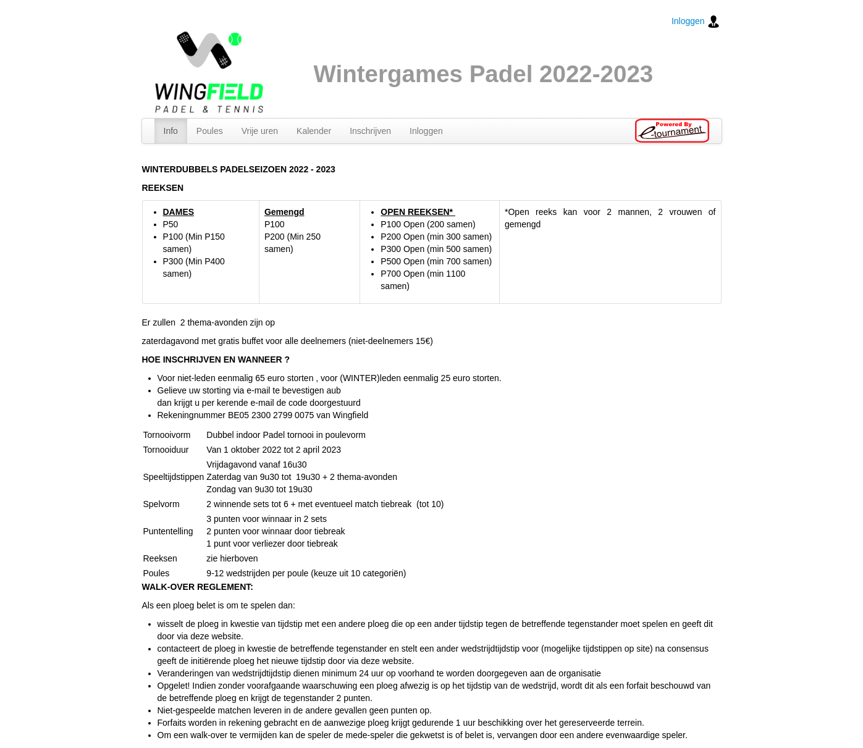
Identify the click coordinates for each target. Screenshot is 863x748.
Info (171, 131)
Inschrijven (370, 131)
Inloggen (695, 21)
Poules (209, 131)
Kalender (314, 131)
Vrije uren (260, 131)
